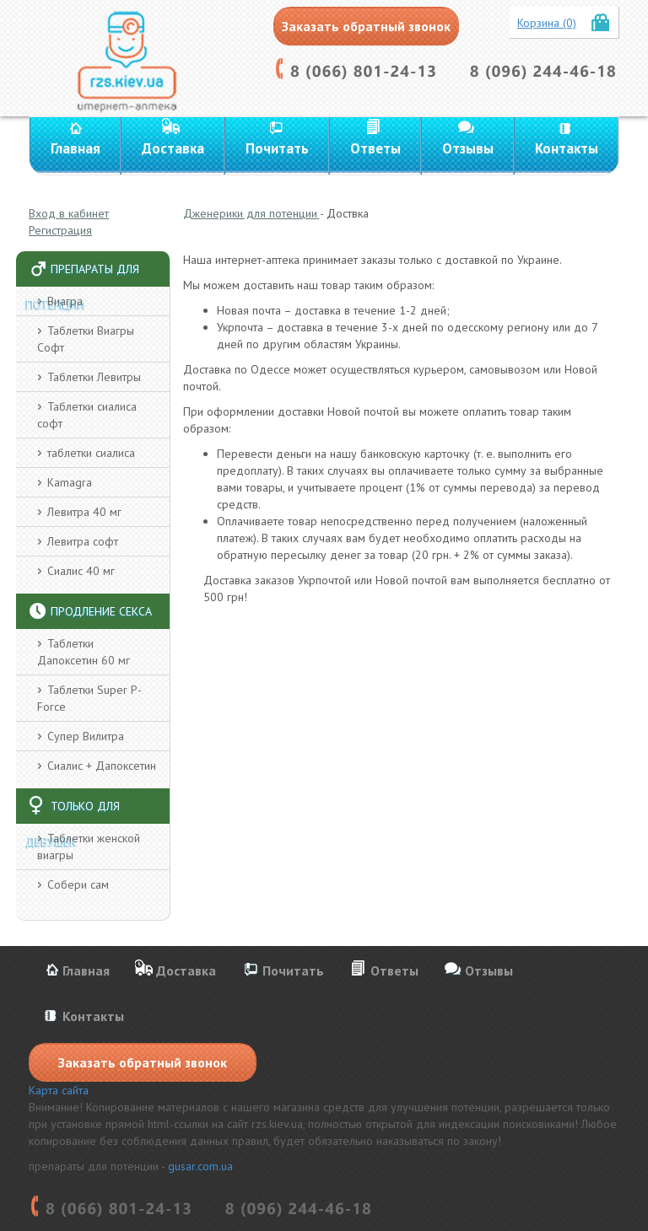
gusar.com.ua (200, 1166)
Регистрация (60, 230)
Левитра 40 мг (84, 511)
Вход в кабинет (69, 213)
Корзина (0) (546, 22)
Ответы (375, 148)
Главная (75, 148)
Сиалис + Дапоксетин (101, 765)
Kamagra (69, 482)
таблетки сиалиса (91, 452)
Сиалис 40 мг (81, 570)
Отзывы (468, 148)
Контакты (566, 148)
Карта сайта (59, 1090)
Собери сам (78, 884)
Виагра (65, 301)
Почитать (277, 148)
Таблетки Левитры (94, 376)
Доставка (173, 148)
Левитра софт (82, 541)
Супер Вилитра (85, 736)
